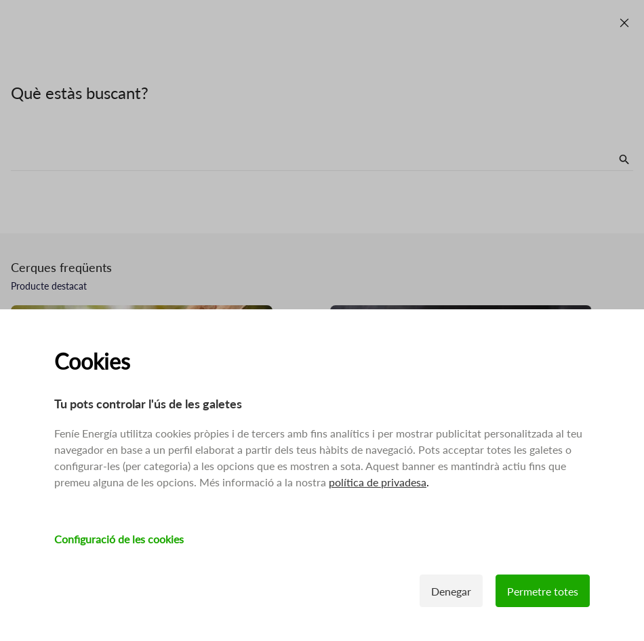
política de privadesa (377, 481)
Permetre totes (542, 591)
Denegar (451, 591)
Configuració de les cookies (119, 538)
